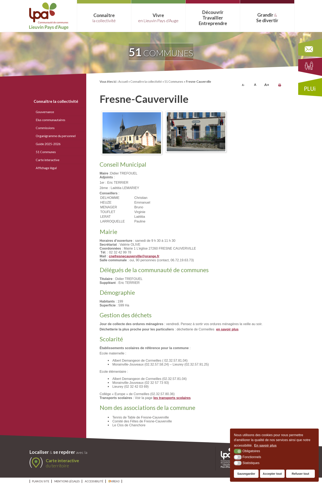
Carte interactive (47, 160)
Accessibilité (94, 481)
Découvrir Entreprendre (213, 17)
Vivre (158, 18)
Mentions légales (67, 481)
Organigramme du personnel (56, 136)
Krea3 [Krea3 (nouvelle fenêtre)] (114, 481)
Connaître (104, 18)
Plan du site (40, 481)
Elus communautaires (50, 120)
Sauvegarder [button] (246, 473)
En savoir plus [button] (265, 445)
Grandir (267, 17)
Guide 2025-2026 (48, 144)
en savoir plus (227, 329)
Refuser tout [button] (300, 473)
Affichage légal (46, 168)
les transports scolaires (172, 398)
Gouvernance (45, 112)
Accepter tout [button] (272, 473)
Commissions (45, 128)
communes (161, 51)
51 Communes (46, 152)
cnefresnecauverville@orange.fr (134, 256)
